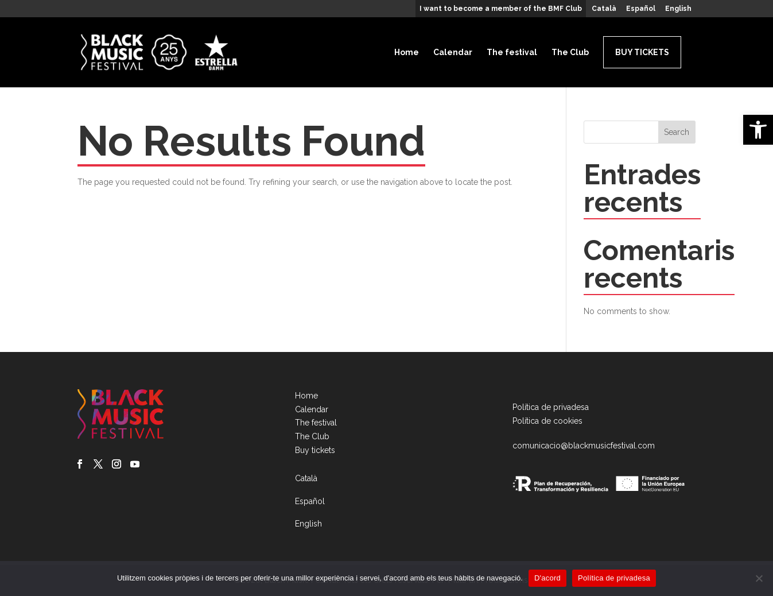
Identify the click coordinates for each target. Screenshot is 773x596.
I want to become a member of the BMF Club (500, 9)
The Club (570, 52)
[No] (758, 578)
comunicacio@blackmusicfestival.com (583, 445)
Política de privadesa (550, 407)
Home (406, 52)
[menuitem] (604, 11)
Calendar (452, 52)
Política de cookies (547, 420)
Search (676, 132)
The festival (512, 52)
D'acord (547, 578)
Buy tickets (642, 52)
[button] (758, 130)
